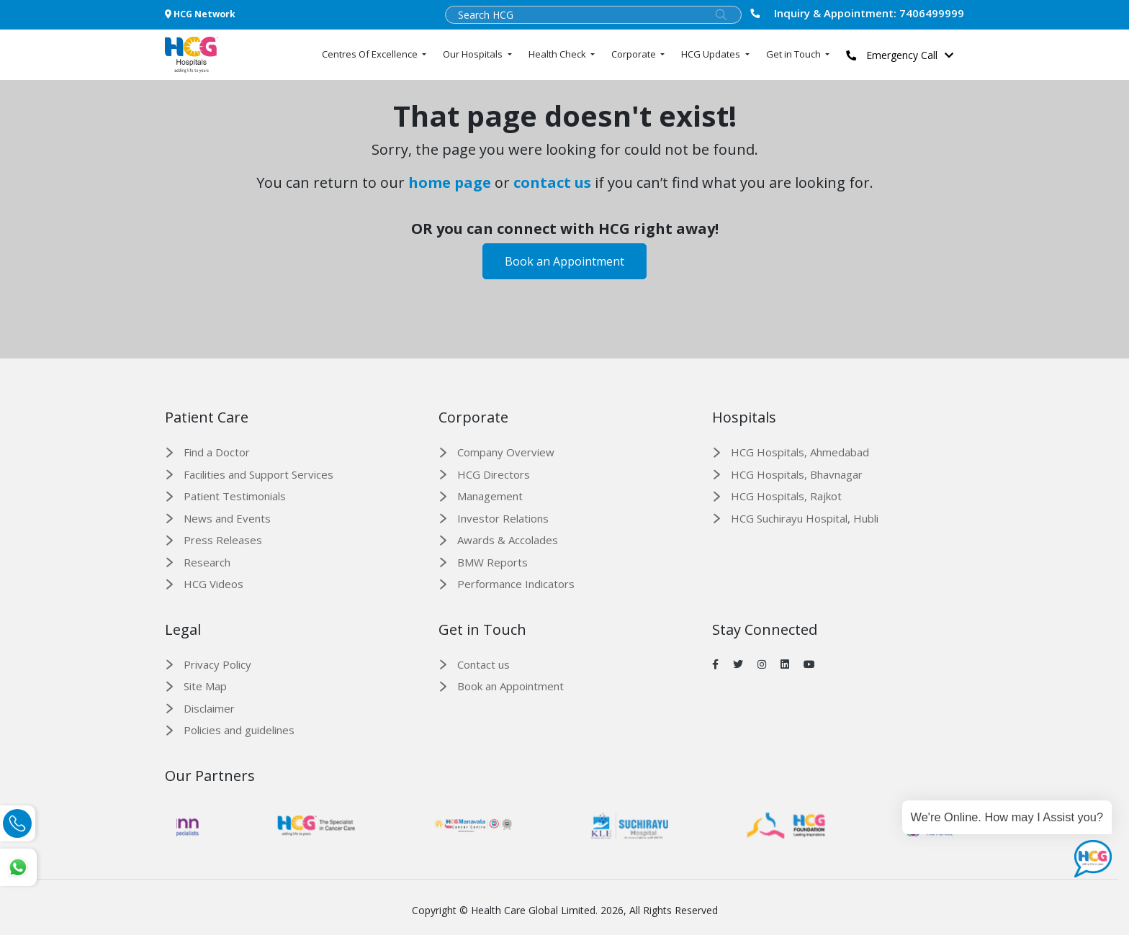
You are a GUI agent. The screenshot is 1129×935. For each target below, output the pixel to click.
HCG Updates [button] (711, 54)
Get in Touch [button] (794, 54)
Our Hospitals (474, 54)
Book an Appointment (564, 261)
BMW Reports (492, 562)
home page (449, 182)
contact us (552, 182)
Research (207, 562)
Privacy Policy (217, 664)
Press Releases (223, 540)
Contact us (483, 664)
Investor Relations (503, 518)
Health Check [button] (558, 54)
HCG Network (200, 14)
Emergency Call (903, 55)
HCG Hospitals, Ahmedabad (800, 452)
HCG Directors (493, 474)
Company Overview (505, 452)
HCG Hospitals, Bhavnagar (797, 474)
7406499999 (857, 13)
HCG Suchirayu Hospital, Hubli (804, 518)
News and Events (227, 518)
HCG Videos (213, 584)
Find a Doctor (217, 452)
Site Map (205, 686)
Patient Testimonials (235, 496)
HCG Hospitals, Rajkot (786, 496)
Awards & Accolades (507, 540)
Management (490, 496)
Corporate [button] (634, 54)
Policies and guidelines (239, 730)
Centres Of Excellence (371, 54)
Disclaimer (209, 708)
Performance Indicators (516, 584)
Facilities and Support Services (258, 474)
